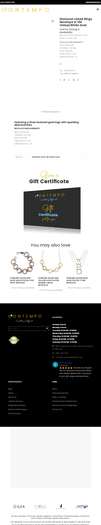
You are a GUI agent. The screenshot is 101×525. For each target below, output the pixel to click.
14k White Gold (38, 160)
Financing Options (60, 396)
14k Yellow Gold (53, 160)
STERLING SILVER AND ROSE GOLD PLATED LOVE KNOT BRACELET (22, 283)
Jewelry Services (15, 404)
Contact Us (57, 412)
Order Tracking (59, 400)
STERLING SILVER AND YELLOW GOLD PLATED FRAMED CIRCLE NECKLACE (48, 284)
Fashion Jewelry (71, 73)
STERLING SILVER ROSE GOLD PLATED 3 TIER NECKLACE (77, 283)
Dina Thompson (65, 366)
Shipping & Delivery (17, 408)
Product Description (50, 115)
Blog (10, 392)
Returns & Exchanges (17, 412)
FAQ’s (54, 392)
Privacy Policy (14, 416)
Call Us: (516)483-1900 (7, 2)
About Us (12, 400)
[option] (22, 272)
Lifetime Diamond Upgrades (64, 408)
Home (10, 396)
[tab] (50, 114)
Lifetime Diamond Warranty (64, 404)
